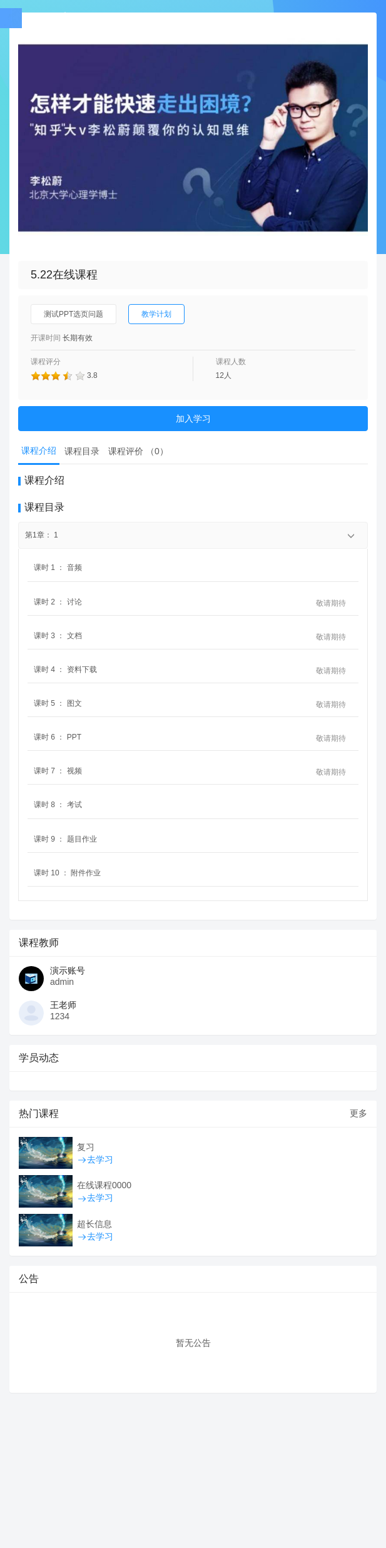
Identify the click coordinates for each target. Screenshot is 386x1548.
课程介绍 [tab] (38, 451)
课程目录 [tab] (81, 451)
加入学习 (193, 419)
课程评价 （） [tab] (138, 451)
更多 (358, 1113)
